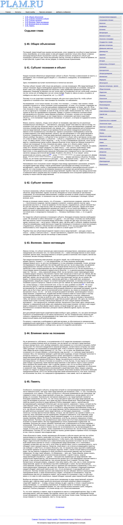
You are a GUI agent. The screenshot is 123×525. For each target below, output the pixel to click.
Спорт (101, 117)
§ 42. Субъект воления (33, 20)
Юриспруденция (104, 161)
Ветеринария (103, 32)
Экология (102, 158)
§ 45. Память (30, 26)
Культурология (104, 70)
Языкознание (103, 164)
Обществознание (104, 89)
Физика (101, 133)
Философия (103, 139)
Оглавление (60, 507)
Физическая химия (105, 136)
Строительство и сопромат (108, 120)
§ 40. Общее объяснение (34, 17)
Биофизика (103, 26)
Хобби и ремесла (104, 149)
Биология (102, 23)
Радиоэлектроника (105, 101)
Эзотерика (102, 155)
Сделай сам (103, 114)
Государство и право (106, 42)
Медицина (102, 79)
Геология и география (106, 39)
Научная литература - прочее (108, 86)
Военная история (104, 36)
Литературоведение (105, 73)
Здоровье (102, 54)
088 (62, 94)
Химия (101, 142)
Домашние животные (106, 48)
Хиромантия (103, 145)
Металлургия (103, 83)
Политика (102, 95)
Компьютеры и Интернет (107, 64)
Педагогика (103, 92)
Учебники (102, 130)
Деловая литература (106, 45)
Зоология (102, 58)
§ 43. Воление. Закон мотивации (37, 22)
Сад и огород (103, 108)
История (102, 61)
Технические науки (105, 123)
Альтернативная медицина (107, 17)
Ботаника (102, 29)
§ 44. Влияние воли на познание (37, 24)
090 (83, 284)
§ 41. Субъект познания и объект (37, 19)
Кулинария (102, 67)
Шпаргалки (102, 152)
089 (50, 154)
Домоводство (103, 51)
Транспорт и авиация (106, 127)
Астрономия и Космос (106, 20)
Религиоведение (104, 105)
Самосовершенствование (107, 111)
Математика (103, 76)
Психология (103, 98)
